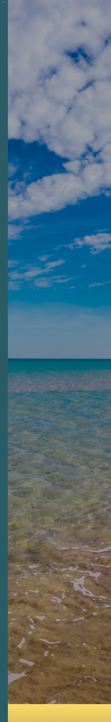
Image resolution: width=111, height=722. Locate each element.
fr (3, 2)
